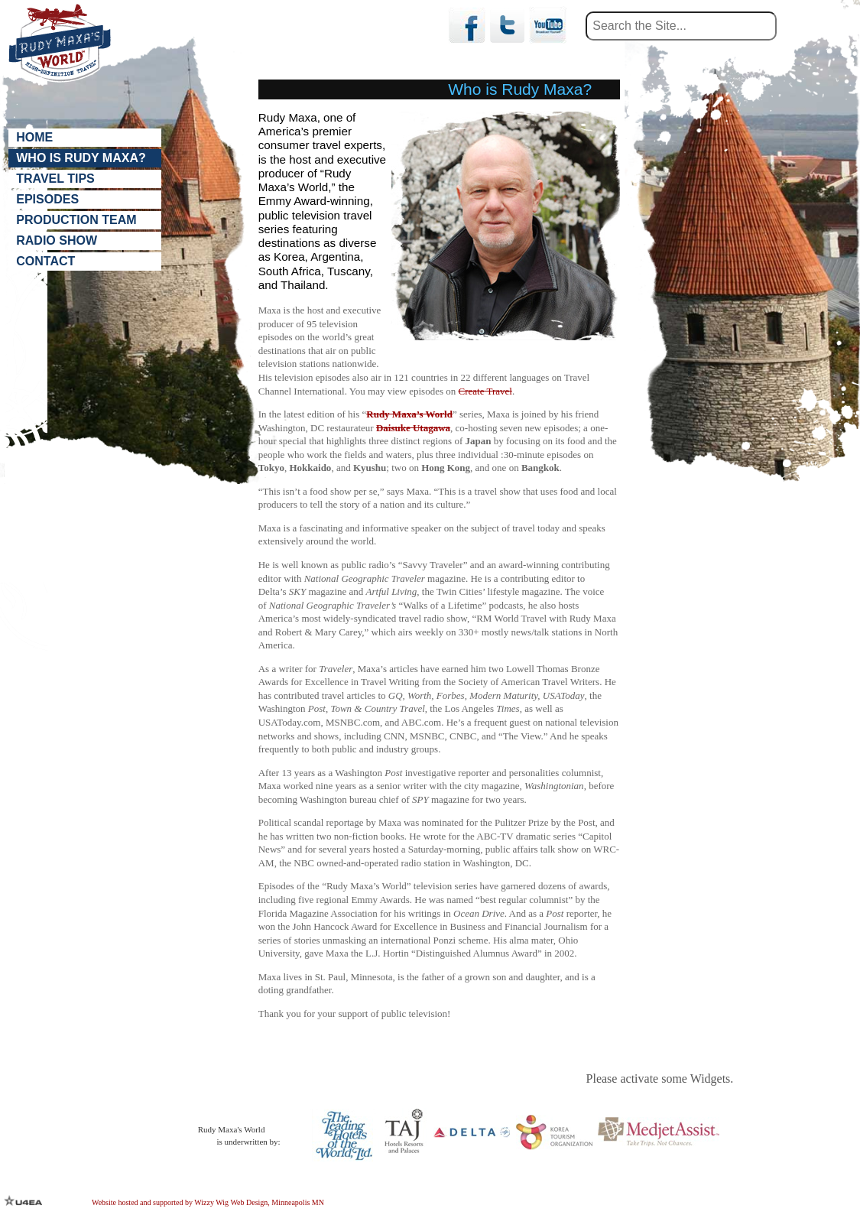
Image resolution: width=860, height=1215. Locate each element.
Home (34, 137)
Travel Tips (55, 179)
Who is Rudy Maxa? (80, 158)
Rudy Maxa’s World (409, 414)
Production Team (76, 221)
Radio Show (56, 242)
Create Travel (485, 391)
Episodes (47, 199)
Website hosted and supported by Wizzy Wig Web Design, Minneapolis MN (208, 1202)
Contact (45, 262)
